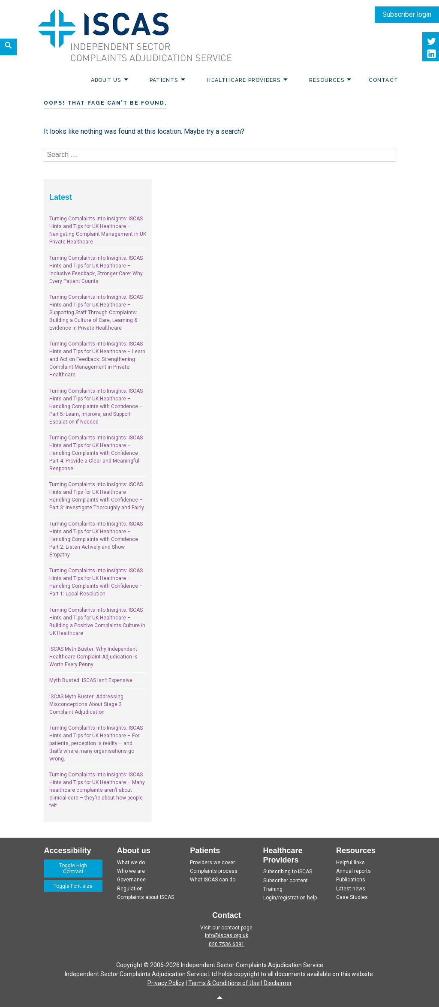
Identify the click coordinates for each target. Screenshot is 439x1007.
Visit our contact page (226, 928)
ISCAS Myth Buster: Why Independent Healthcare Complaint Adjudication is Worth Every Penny (93, 656)
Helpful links (350, 863)
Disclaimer (278, 983)
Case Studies (352, 897)
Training (273, 889)
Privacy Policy (165, 983)
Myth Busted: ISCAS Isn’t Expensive (90, 680)
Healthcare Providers (243, 80)
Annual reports (353, 871)
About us (106, 80)
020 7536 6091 (226, 944)
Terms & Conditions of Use (224, 983)
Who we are (131, 871)
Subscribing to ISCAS (287, 872)
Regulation (130, 889)
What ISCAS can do (212, 880)
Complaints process (214, 871)
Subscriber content (285, 881)
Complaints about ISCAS (145, 897)
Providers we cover (212, 863)
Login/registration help (290, 898)
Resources (326, 80)
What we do (131, 863)
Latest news (350, 889)
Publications (350, 880)
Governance (131, 880)
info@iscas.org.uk (226, 935)
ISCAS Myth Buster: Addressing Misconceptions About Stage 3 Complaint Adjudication (86, 704)
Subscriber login (406, 14)
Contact (383, 80)
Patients (164, 80)
